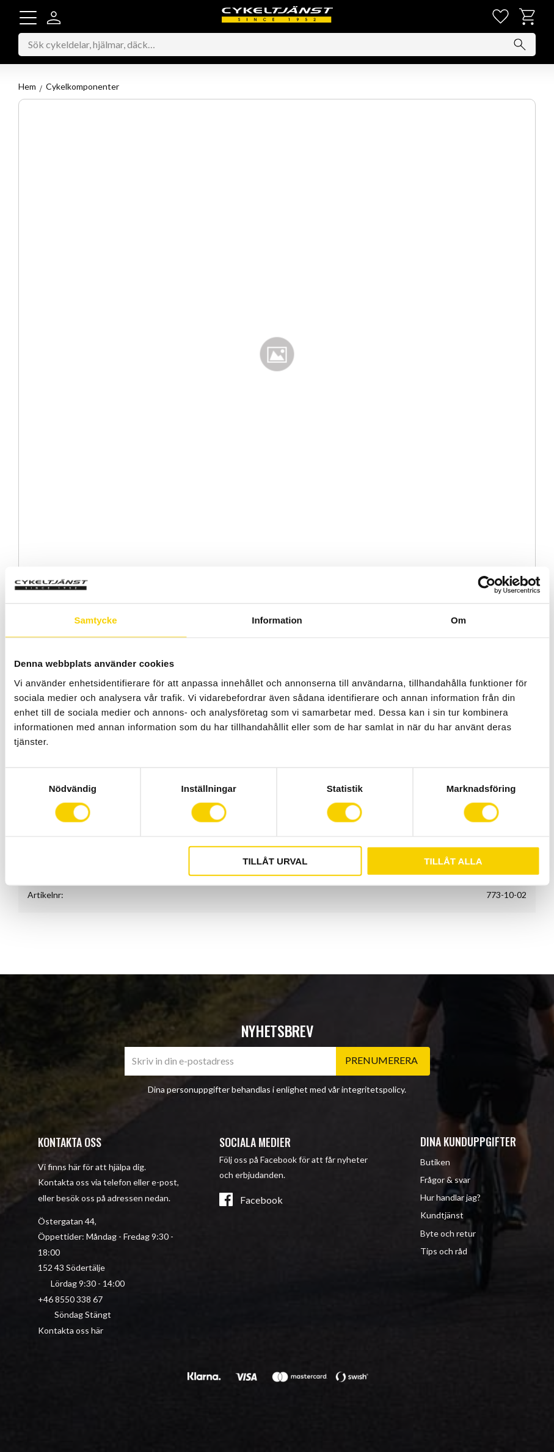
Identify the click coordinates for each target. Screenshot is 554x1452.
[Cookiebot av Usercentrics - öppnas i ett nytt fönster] (486, 585)
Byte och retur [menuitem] (448, 1233)
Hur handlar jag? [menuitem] (450, 1198)
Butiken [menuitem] (435, 1162)
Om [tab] (458, 620)
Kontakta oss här (70, 1330)
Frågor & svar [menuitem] (445, 1180)
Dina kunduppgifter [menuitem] (468, 1142)
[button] (28, 17)
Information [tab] (277, 620)
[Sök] (520, 45)
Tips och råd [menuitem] (443, 1251)
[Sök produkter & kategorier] (277, 45)
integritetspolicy (372, 1089)
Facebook (261, 1201)
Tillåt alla (453, 860)
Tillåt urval (274, 860)
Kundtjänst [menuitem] (442, 1215)
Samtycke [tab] (95, 620)
